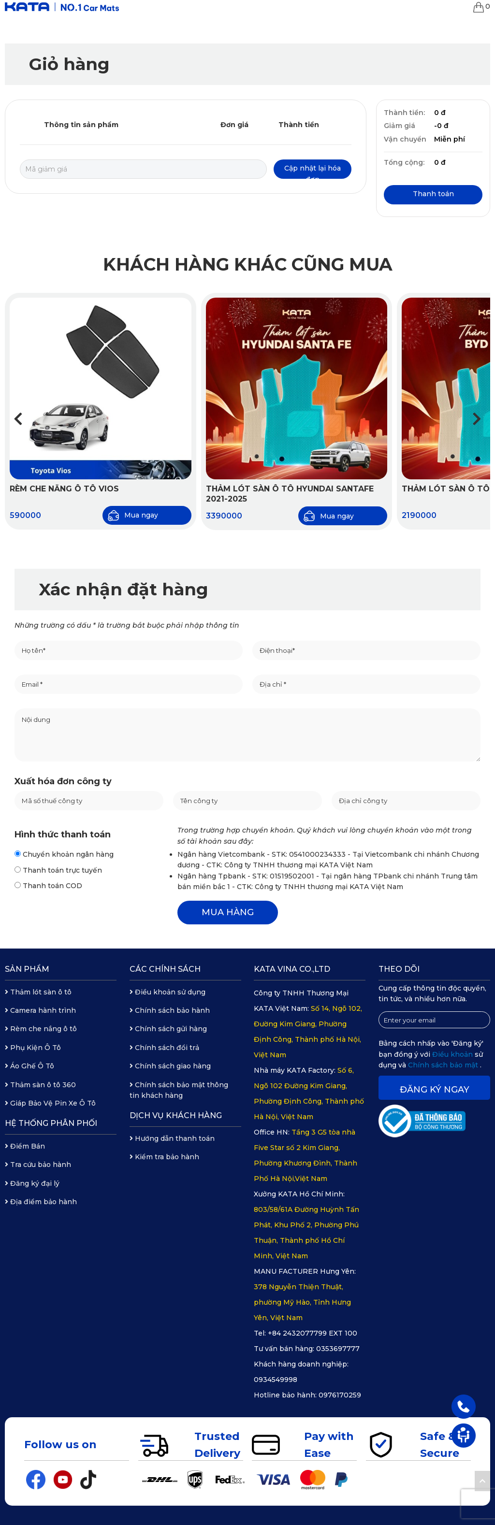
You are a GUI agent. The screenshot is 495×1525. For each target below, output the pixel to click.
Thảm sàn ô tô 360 (40, 1084)
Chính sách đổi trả (164, 1047)
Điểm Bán (25, 1146)
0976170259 (340, 1395)
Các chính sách (165, 969)
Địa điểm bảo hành (41, 1201)
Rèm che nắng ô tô (41, 1028)
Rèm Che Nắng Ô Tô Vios (64, 488)
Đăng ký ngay (434, 1089)
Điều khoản (453, 1054)
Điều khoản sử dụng (167, 992)
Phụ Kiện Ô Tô (33, 1047)
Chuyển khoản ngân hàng (64, 854)
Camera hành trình (40, 1010)
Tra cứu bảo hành (38, 1164)
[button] (477, 419)
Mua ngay (132, 515)
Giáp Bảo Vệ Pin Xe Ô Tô (50, 1103)
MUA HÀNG (228, 912)
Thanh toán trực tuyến (58, 870)
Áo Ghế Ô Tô (29, 1066)
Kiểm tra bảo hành (164, 1156)
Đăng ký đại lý (32, 1183)
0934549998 (275, 1379)
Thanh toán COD (48, 885)
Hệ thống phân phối (51, 1123)
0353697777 (338, 1348)
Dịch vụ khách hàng (176, 1115)
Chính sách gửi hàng (168, 1028)
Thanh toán (433, 193)
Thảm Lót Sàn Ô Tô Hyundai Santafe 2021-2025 (290, 494)
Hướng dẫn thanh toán (172, 1138)
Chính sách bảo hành (170, 1010)
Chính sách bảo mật (444, 1065)
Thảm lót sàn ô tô (38, 992)
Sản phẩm (27, 969)
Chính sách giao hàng (170, 1066)
